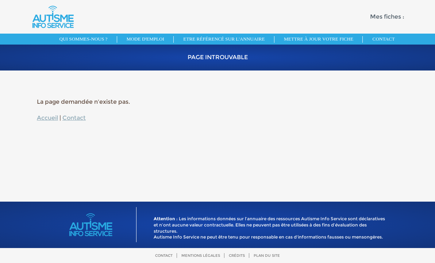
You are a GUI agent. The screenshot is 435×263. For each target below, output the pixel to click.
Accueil (47, 117)
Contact (384, 39)
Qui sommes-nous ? (83, 39)
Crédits (237, 255)
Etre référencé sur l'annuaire (224, 39)
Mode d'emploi (145, 39)
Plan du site (267, 255)
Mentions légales (200, 255)
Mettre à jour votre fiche (318, 39)
